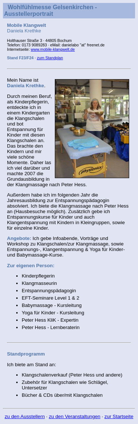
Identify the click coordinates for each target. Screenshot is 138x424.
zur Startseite (119, 416)
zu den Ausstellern (25, 416)
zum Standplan (50, 58)
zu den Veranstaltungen (74, 416)
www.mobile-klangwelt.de (53, 49)
